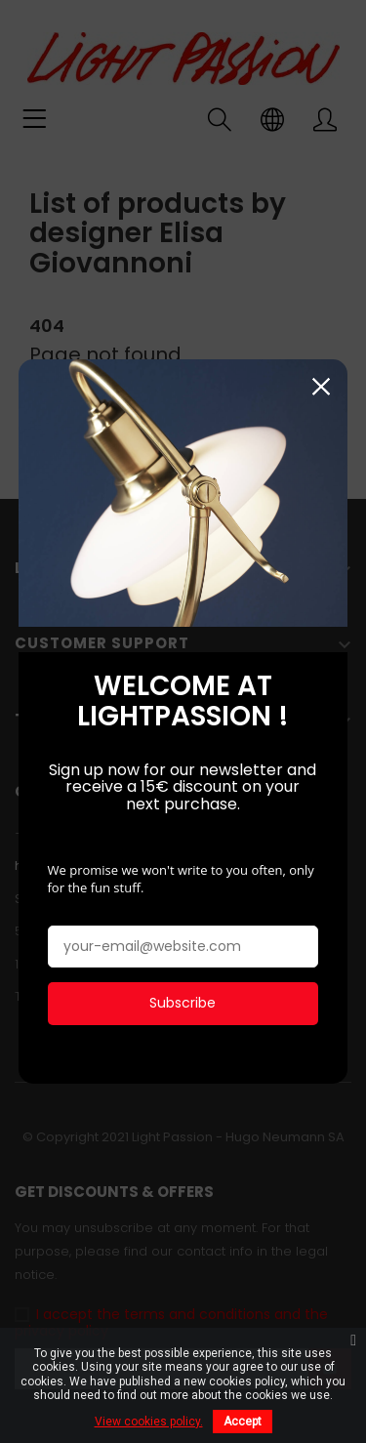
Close (321, 384)
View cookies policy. (149, 1421)
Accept (243, 1421)
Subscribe (182, 1000)
